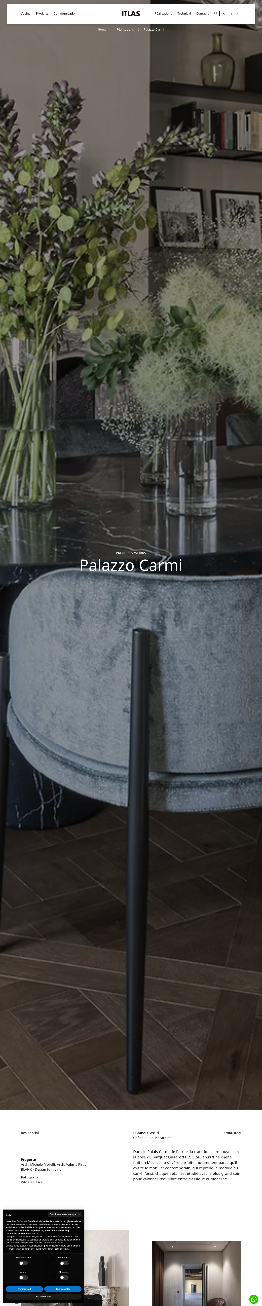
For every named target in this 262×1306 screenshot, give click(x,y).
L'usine (26, 13)
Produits (42, 13)
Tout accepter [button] (63, 1297)
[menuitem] (235, 13)
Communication (65, 13)
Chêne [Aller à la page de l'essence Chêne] (138, 1138)
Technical (184, 13)
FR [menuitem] (233, 14)
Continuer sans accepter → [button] (65, 1222)
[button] (253, 1299)
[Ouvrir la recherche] (216, 13)
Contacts (202, 13)
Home (102, 29)
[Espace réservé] (223, 13)
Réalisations (163, 13)
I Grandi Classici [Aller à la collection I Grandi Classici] (146, 1133)
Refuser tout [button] (24, 1297)
